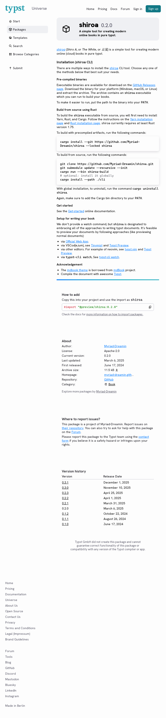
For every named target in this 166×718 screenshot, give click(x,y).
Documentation (15, 594)
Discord (10, 674)
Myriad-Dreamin (115, 346)
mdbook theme (77, 270)
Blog (8, 662)
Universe (11, 600)
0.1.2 (65, 514)
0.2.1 (65, 503)
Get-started (76, 211)
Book (112, 384)
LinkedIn (10, 690)
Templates (18, 38)
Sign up (153, 9)
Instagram (12, 696)
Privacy (10, 622)
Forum (125, 9)
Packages (17, 29)
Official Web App (77, 241)
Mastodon (12, 679)
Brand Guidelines (17, 639)
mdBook (118, 270)
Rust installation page (85, 123)
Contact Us (13, 617)
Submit (15, 68)
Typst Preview (118, 245)
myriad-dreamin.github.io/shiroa (126, 375)
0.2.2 (65, 498)
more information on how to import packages (114, 314)
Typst (117, 274)
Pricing (102, 9)
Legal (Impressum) (17, 634)
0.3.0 (65, 488)
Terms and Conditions (20, 628)
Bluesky (10, 685)
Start (14, 21)
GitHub (108, 379)
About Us (11, 605)
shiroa (114, 68)
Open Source (14, 611)
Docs (113, 9)
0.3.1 (65, 482)
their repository (72, 428)
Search (16, 46)
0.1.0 (65, 524)
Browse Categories (24, 54)
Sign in (137, 9)
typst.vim (131, 249)
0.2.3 (65, 493)
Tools (9, 657)
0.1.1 (65, 519)
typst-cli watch (109, 257)
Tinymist (96, 245)
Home (90, 9)
